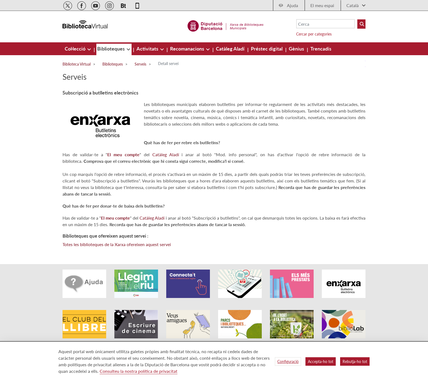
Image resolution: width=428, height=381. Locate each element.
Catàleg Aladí (165, 154)
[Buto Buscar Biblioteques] (361, 24)
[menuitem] (76, 49)
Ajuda (292, 5)
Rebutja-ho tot (355, 361)
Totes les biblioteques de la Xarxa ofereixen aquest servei (117, 244)
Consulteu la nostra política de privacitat (138, 371)
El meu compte (123, 154)
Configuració (288, 361)
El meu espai (322, 5)
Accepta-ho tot (320, 361)
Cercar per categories (314, 34)
